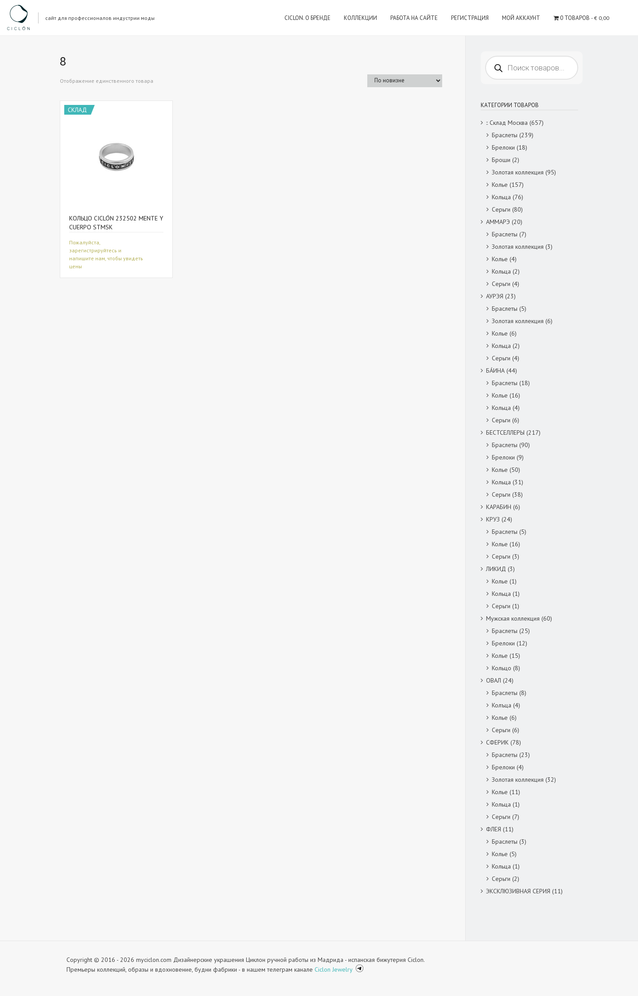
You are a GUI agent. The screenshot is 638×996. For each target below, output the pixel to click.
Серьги (501, 209)
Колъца (501, 705)
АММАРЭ (498, 222)
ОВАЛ (493, 680)
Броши (501, 160)
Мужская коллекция (513, 618)
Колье (500, 185)
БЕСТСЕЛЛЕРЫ (505, 432)
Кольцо (501, 668)
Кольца (501, 197)
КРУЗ (493, 519)
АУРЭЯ (494, 296)
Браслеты (504, 135)
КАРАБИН (498, 507)
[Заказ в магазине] (404, 80)
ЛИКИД (496, 569)
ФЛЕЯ (493, 829)
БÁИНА (495, 370)
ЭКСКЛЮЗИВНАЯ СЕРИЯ (518, 891)
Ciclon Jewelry (334, 969)
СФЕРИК (497, 742)
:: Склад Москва (507, 123)
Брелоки (503, 147)
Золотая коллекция (518, 172)
